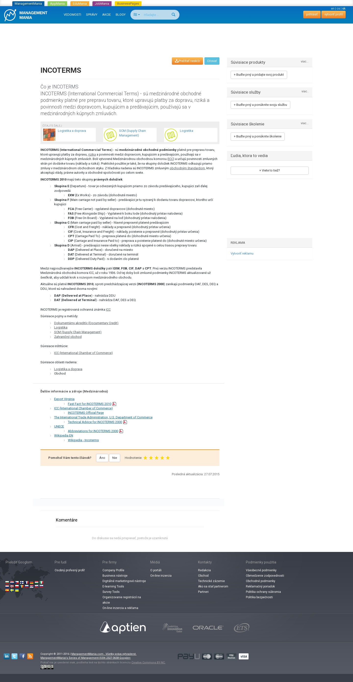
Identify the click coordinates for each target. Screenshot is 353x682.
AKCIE (106, 14)
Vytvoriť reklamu (242, 253)
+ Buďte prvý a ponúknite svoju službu (260, 105)
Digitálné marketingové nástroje (124, 581)
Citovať (212, 61)
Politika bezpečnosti (259, 597)
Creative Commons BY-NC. (148, 662)
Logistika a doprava (68, 369)
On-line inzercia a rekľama (120, 608)
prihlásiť (312, 14)
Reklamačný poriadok (260, 586)
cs (338, 8)
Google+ (125, 657)
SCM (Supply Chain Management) (77, 332)
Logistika (60, 327)
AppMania (57, 3)
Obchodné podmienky (260, 581)
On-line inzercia (161, 575)
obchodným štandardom (187, 168)
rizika (92, 154)
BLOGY (121, 14)
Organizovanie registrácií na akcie (121, 600)
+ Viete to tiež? (269, 170)
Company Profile (113, 570)
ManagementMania (28, 3)
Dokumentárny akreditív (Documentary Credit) (86, 323)
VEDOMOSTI (72, 14)
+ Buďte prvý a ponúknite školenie (257, 136)
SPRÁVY (91, 14)
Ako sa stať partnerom (213, 586)
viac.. (305, 91)
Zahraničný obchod (68, 337)
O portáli (156, 570)
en (332, 8)
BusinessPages (128, 3)
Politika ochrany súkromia (263, 592)
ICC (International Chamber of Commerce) (83, 353)
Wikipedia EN (63, 435)
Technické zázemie (211, 581)
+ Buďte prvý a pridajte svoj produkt (259, 74)
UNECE (59, 426)
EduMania (80, 3)
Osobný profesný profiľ (70, 570)
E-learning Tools (113, 586)
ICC (170, 159)
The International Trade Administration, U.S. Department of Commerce (103, 417)
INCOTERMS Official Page (86, 412)
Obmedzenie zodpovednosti (265, 575)
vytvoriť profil (333, 14)
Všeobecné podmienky (261, 570)
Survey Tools (111, 592)
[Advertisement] (176, 36)
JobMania (102, 3)
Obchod (203, 575)
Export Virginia (64, 399)
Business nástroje (114, 575)
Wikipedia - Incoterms (83, 440)
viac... (305, 61)
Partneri (203, 592)
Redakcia (204, 570)
